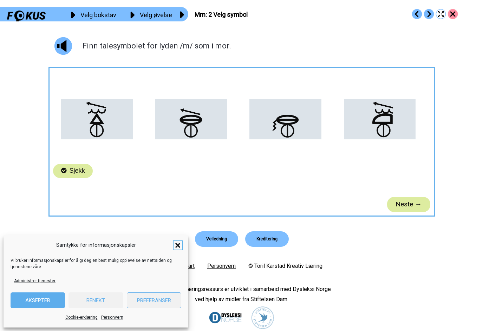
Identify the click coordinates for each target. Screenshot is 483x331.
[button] (177, 245)
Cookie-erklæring (81, 317)
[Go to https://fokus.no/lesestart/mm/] (453, 14)
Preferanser (154, 300)
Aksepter (37, 300)
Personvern (112, 317)
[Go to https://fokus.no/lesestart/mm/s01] (417, 14)
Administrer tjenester (35, 280)
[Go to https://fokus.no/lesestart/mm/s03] (429, 14)
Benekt (95, 300)
